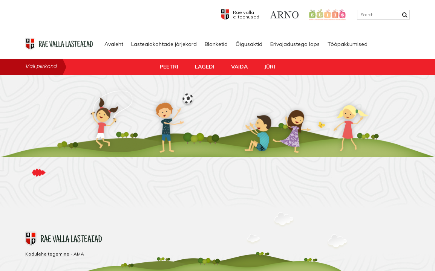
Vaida (239, 66)
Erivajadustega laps (295, 44)
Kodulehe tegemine (47, 254)
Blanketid (216, 44)
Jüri (269, 66)
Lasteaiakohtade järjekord (164, 44)
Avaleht (113, 44)
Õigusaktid (249, 44)
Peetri (169, 66)
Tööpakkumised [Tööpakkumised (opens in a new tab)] (348, 44)
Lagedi (204, 66)
